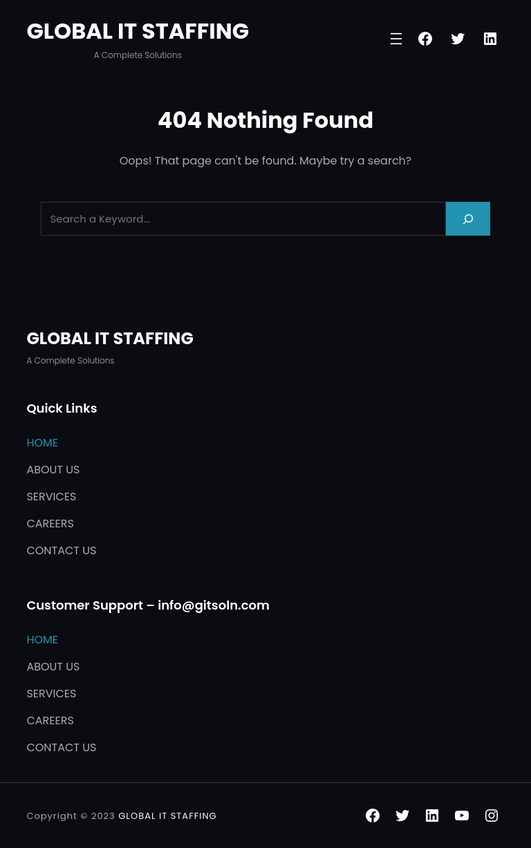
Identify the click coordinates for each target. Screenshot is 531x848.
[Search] (468, 219)
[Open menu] (396, 38)
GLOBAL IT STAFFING (137, 30)
